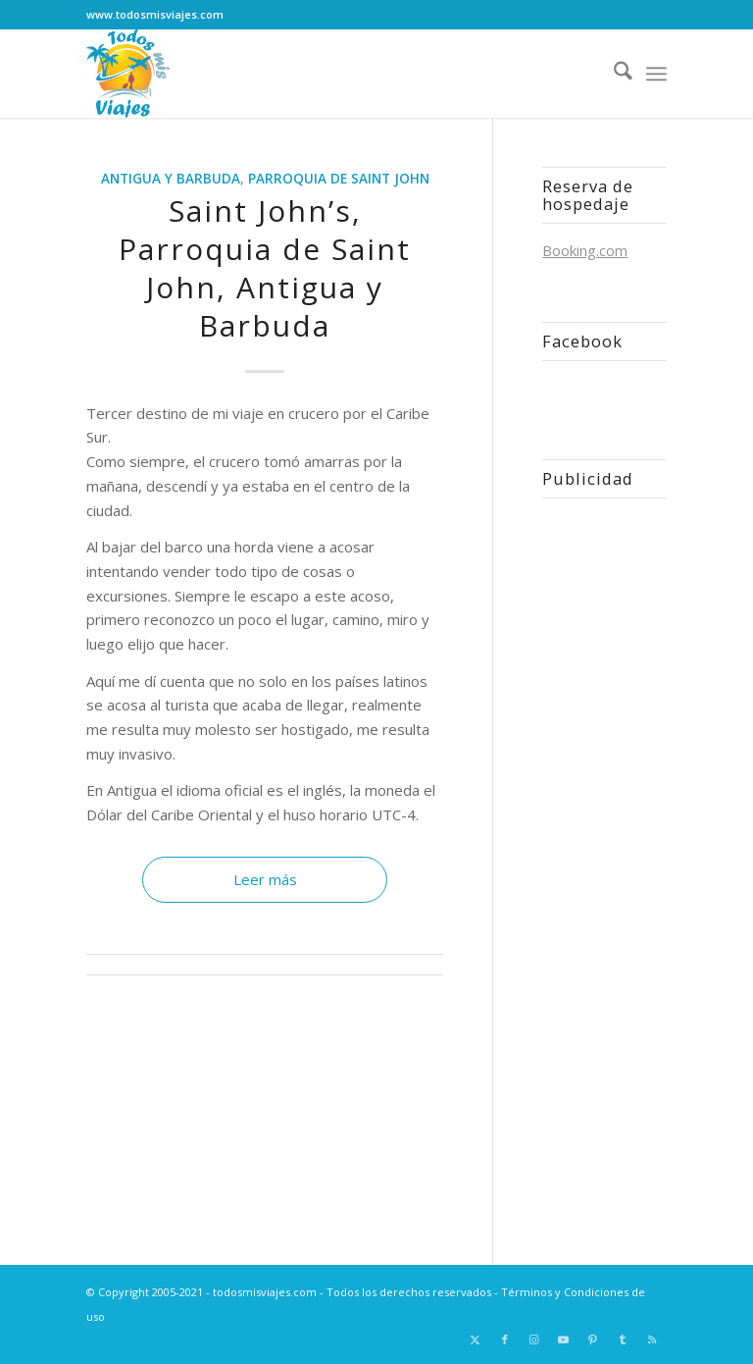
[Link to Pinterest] (593, 1339)
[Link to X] (475, 1339)
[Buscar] (613, 73)
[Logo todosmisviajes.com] (128, 73)
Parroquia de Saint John (338, 178)
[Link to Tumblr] (622, 1339)
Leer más (265, 879)
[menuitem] (613, 73)
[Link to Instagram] (534, 1339)
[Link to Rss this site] (652, 1339)
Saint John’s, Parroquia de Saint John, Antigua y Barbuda (265, 267)
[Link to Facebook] (505, 1339)
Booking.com (585, 250)
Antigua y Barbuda (170, 178)
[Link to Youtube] (563, 1339)
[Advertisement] (604, 856)
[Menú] (656, 73)
